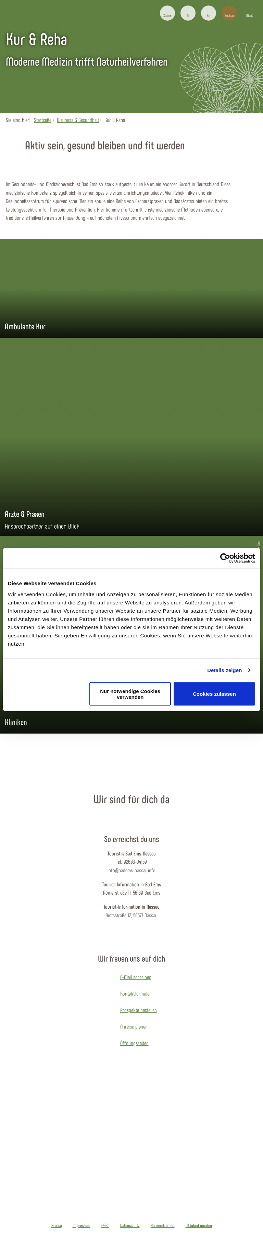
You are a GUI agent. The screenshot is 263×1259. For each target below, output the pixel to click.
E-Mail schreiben (135, 977)
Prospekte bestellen (138, 1010)
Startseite (42, 119)
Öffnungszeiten (134, 1043)
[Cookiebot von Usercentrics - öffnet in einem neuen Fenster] (225, 558)
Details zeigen (224, 670)
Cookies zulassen (214, 694)
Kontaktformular (135, 993)
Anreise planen (134, 1026)
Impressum (81, 1225)
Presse (56, 1225)
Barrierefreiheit (163, 1225)
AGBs (105, 1225)
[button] (188, 13)
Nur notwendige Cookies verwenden (130, 694)
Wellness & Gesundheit (78, 119)
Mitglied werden (199, 1225)
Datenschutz (130, 1225)
